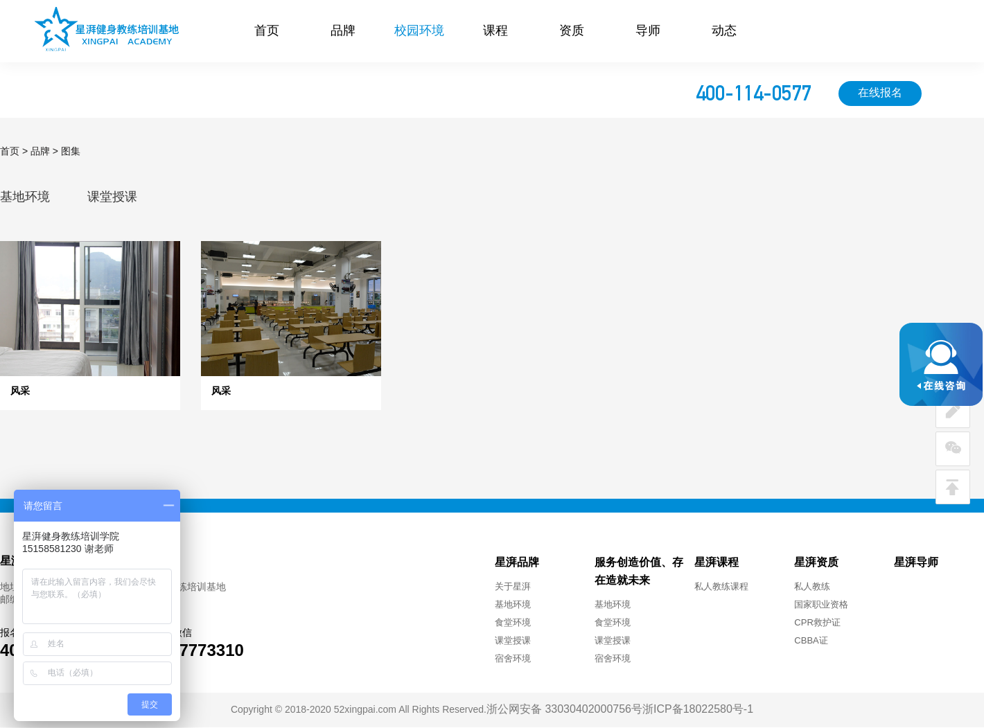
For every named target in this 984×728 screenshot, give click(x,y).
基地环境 (25, 197)
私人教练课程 (721, 587)
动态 (724, 31)
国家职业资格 (821, 605)
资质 (571, 31)
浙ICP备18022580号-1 (697, 710)
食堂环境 (513, 623)
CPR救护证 (817, 623)
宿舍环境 (513, 659)
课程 (495, 31)
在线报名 (880, 93)
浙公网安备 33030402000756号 (564, 710)
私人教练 (812, 587)
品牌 (343, 31)
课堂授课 (112, 197)
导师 (647, 31)
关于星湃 (513, 587)
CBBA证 (810, 641)
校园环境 (419, 31)
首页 (266, 31)
